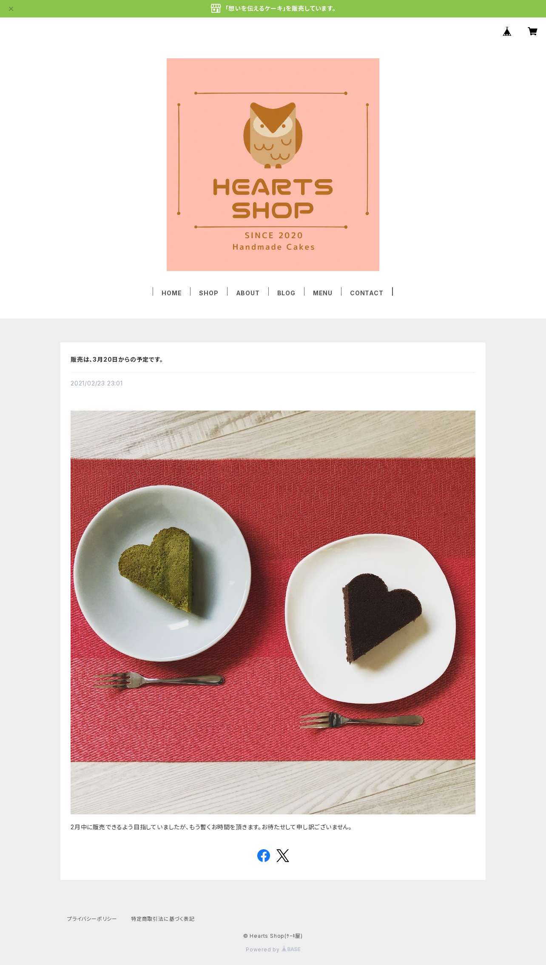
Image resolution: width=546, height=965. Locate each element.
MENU (323, 293)
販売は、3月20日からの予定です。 (117, 359)
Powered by (273, 949)
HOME (172, 293)
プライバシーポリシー (92, 919)
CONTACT (367, 293)
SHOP (208, 293)
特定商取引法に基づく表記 (163, 919)
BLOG (286, 293)
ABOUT (248, 293)
